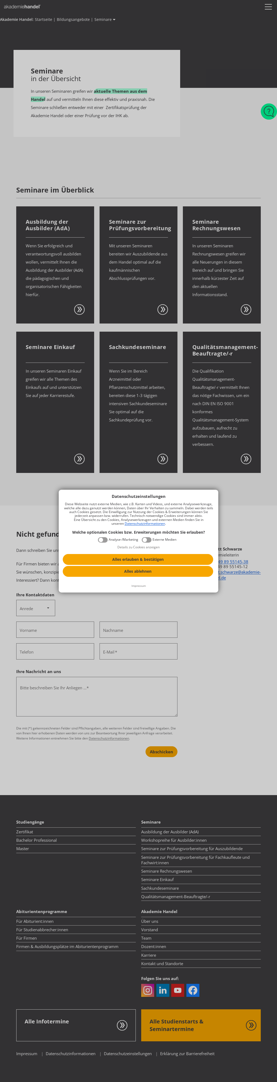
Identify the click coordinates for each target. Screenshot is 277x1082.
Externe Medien (164, 539)
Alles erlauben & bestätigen (138, 559)
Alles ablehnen (137, 571)
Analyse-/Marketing (123, 539)
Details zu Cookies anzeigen (138, 547)
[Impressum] (138, 586)
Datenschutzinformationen (145, 523)
